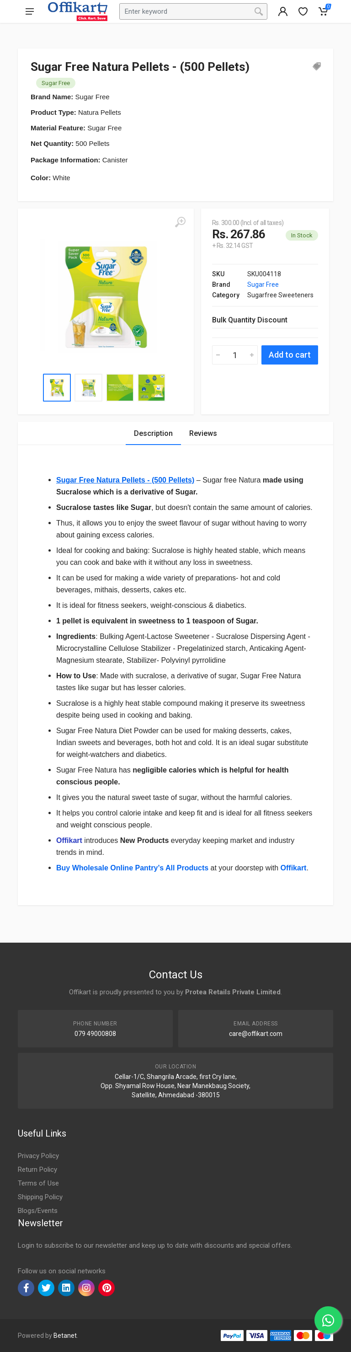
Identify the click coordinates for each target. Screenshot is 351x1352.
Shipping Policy (40, 1197)
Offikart (69, 840)
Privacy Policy (38, 1156)
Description (153, 433)
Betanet (65, 1335)
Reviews (203, 433)
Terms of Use (38, 1183)
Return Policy (37, 1169)
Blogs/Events (38, 1211)
